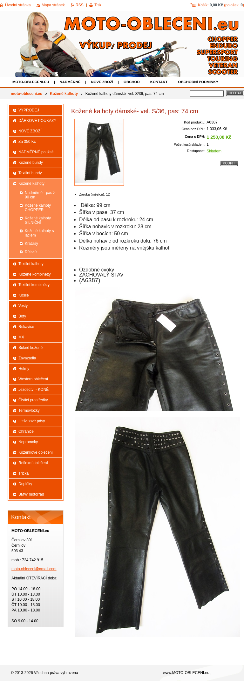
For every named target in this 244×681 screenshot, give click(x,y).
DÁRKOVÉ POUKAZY (37, 120)
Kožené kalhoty (64, 93)
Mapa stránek (53, 5)
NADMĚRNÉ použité (36, 152)
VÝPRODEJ (28, 110)
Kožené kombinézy (34, 274)
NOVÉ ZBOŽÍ (102, 82)
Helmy (23, 368)
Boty (22, 316)
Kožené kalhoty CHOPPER (38, 207)
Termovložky (29, 410)
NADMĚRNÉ (70, 82)
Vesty (23, 306)
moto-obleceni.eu (30, 82)
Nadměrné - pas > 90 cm (40, 194)
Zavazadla (27, 358)
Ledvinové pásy (31, 421)
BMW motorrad (31, 494)
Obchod (132, 82)
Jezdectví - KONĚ (33, 389)
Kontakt (159, 82)
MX (21, 337)
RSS (80, 5)
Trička (23, 473)
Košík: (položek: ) (221, 5)
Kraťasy (31, 243)
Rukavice (26, 326)
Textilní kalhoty (31, 264)
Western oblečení (33, 379)
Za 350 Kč (27, 141)
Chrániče (26, 431)
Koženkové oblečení (35, 452)
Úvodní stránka (18, 5)
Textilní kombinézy (34, 285)
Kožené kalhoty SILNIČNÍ (38, 220)
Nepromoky (28, 442)
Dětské (31, 252)
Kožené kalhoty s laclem (39, 233)
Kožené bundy (30, 162)
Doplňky (25, 484)
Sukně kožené (30, 347)
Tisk (97, 5)
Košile (23, 295)
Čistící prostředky (33, 400)
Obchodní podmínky (198, 82)
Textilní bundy (30, 173)
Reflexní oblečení (33, 463)
